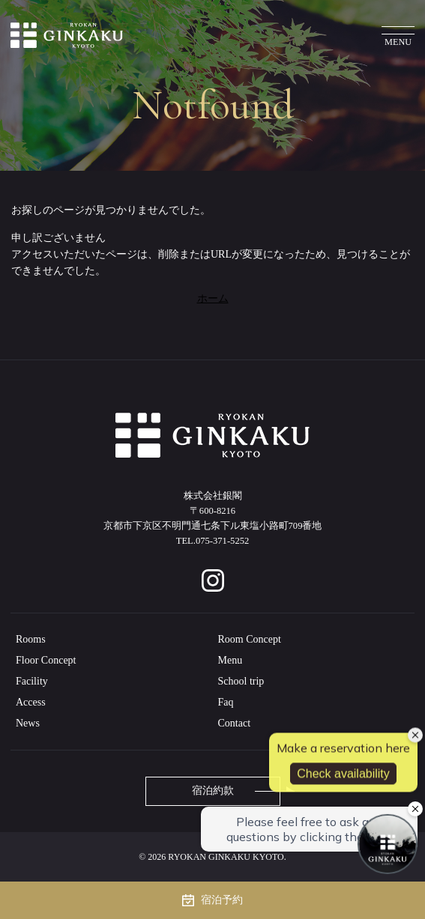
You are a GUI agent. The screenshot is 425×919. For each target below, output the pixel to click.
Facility (32, 681)
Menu (230, 660)
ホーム (213, 298)
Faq (226, 702)
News (28, 723)
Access (31, 702)
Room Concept (249, 639)
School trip (241, 681)
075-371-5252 (222, 541)
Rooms (31, 639)
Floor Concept (46, 660)
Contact (234, 723)
